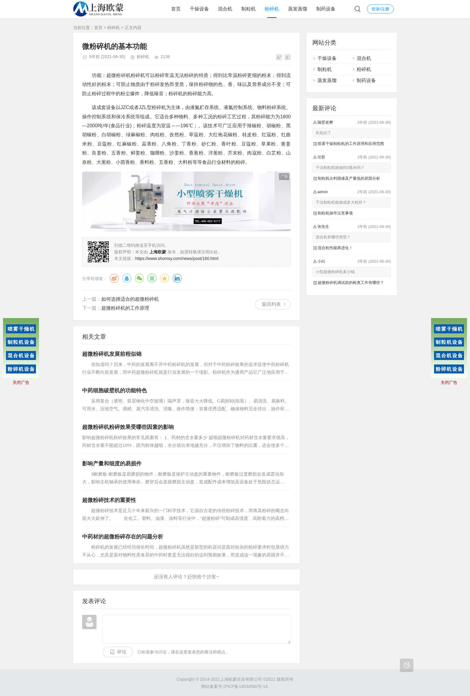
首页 (176, 8)
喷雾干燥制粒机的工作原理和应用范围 (351, 143)
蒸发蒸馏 (297, 8)
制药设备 (325, 8)
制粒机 (248, 8)
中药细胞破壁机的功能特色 (114, 391)
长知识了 (323, 133)
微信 (139, 278)
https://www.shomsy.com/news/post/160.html (177, 258)
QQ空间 (164, 278)
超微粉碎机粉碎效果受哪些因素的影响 (128, 427)
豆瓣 (151, 278)
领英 (177, 278)
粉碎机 (272, 8)
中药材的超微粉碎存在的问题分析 (122, 537)
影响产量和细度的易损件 (111, 464)
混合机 (225, 8)
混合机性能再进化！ (335, 248)
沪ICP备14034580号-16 (245, 686)
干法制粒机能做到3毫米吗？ (340, 167)
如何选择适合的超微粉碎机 (130, 299)
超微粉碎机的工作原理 (125, 308)
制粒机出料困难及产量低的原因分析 (349, 178)
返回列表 (271, 304)
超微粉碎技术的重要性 (109, 500)
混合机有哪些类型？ (333, 237)
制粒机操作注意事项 (335, 213)
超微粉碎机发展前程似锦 (111, 354)
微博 (114, 278)
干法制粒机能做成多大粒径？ (341, 202)
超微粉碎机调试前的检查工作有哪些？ (351, 282)
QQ (126, 278)
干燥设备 (199, 8)
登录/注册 (380, 9)
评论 (121, 651)
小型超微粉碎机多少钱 (335, 272)
